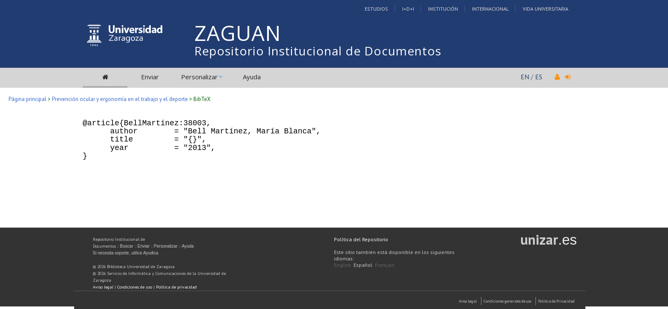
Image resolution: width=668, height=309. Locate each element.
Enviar (150, 76)
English (342, 265)
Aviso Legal (468, 301)
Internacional (490, 9)
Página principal (27, 99)
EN (525, 76)
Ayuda (252, 76)
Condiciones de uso (134, 287)
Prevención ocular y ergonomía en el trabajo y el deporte (120, 99)
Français (384, 265)
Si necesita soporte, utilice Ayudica (125, 253)
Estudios (376, 9)
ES (538, 76)
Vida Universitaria (545, 9)
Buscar (126, 246)
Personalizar (199, 76)
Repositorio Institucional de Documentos (317, 51)
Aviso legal (103, 287)
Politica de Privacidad (556, 301)
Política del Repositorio (361, 239)
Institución (443, 9)
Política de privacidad (176, 287)
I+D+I (408, 9)
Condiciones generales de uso (507, 301)
